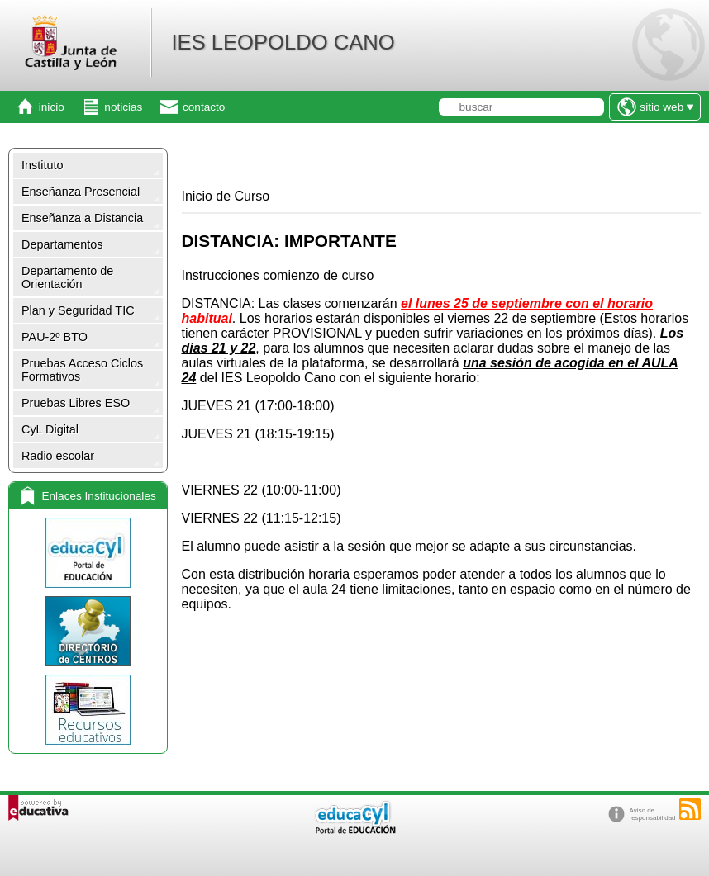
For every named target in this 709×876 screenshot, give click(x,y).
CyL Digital (50, 429)
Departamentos (61, 244)
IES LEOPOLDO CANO (282, 42)
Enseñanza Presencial (80, 191)
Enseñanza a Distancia (82, 218)
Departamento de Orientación (67, 277)
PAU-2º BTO (54, 336)
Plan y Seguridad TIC (78, 310)
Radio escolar (57, 455)
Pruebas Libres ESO (75, 403)
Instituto (42, 165)
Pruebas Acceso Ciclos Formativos (82, 370)
